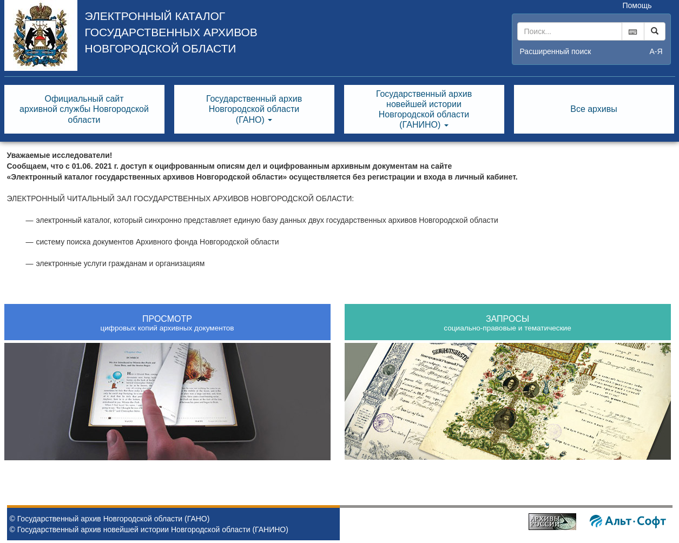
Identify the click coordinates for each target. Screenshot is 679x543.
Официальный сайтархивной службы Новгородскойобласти (84, 109)
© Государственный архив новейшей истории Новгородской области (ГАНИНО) (149, 529)
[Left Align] (654, 31)
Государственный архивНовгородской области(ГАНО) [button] (254, 109)
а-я (655, 51)
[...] (569, 31)
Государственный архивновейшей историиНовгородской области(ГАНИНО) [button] (424, 109)
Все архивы (593, 109)
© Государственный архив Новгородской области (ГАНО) (110, 518)
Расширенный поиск (555, 51)
